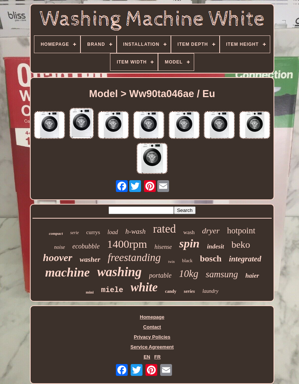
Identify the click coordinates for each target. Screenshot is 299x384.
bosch (210, 258)
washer (90, 259)
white (144, 287)
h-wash (136, 231)
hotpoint (241, 230)
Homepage (152, 317)
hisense (163, 247)
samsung (222, 274)
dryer (211, 230)
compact (56, 233)
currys (93, 232)
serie (74, 232)
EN (147, 357)
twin (171, 262)
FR (157, 357)
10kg (188, 273)
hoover (57, 257)
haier (252, 275)
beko (240, 244)
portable (160, 275)
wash (189, 232)
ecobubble (86, 246)
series (189, 291)
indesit (215, 246)
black (187, 260)
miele (112, 290)
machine (67, 272)
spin (189, 243)
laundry (210, 291)
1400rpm (127, 244)
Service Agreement (151, 347)
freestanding (134, 257)
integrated (245, 258)
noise (59, 247)
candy (170, 291)
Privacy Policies (152, 337)
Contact (152, 327)
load (112, 232)
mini (89, 292)
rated (164, 228)
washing (119, 272)
